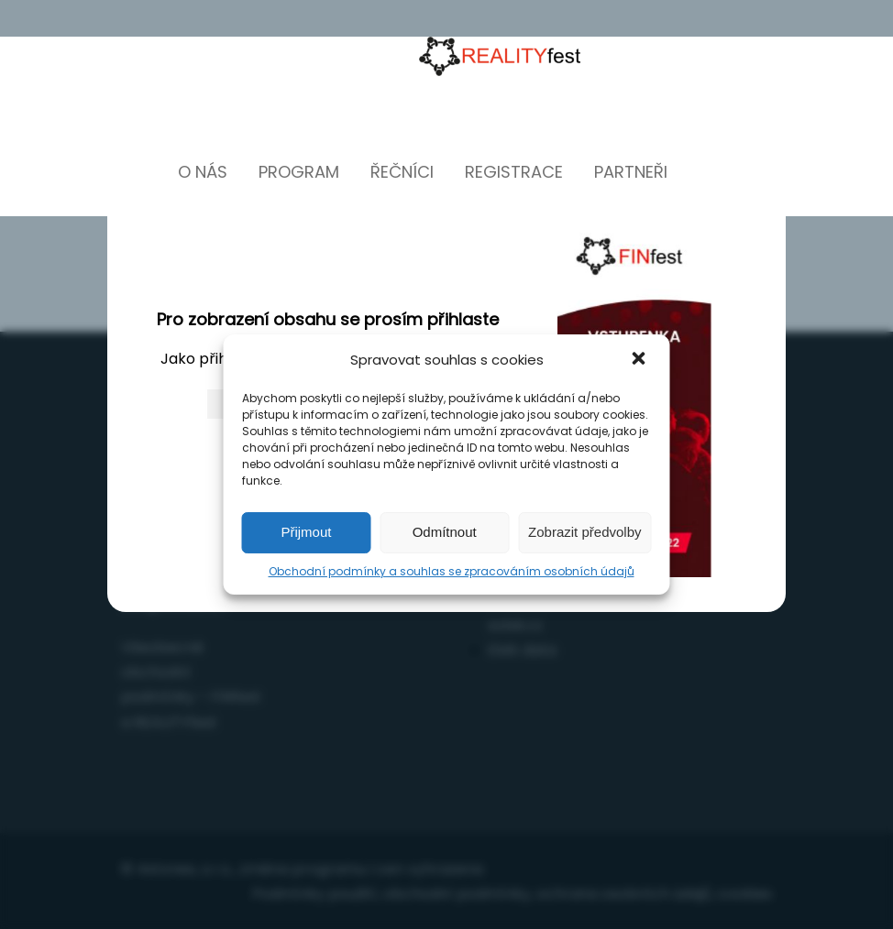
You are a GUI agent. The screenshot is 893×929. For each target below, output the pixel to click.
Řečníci (402, 171)
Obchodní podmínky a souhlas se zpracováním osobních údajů (451, 571)
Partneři (630, 171)
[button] (641, 360)
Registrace (514, 171)
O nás (202, 171)
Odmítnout (445, 532)
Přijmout (306, 532)
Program (299, 171)
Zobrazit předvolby (584, 532)
